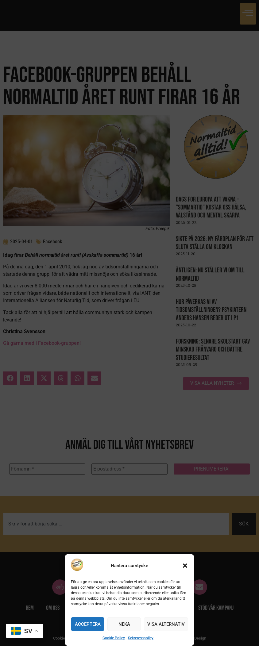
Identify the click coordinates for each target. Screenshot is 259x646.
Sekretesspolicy (140, 638)
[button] (185, 566)
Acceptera (88, 624)
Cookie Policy (113, 638)
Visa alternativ (166, 624)
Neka (124, 624)
